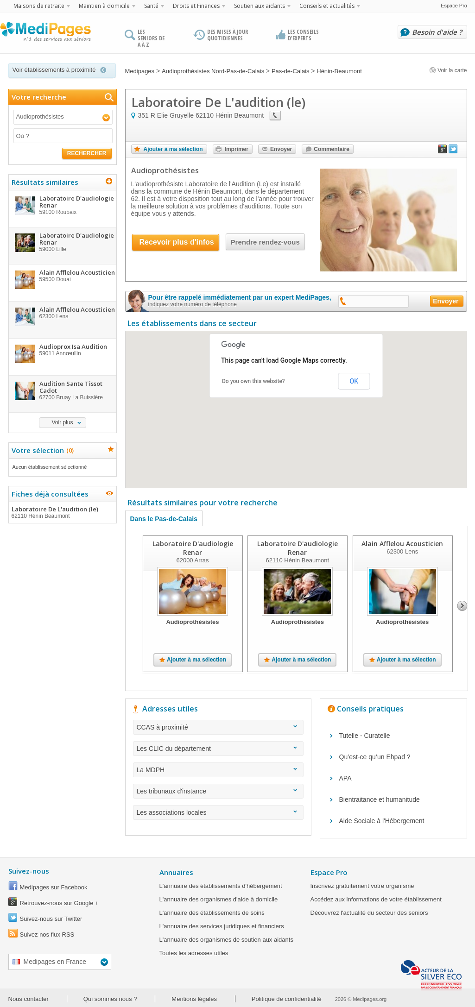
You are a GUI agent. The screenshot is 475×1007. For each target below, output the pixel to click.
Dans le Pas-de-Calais (164, 518)
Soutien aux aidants (259, 6)
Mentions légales (194, 998)
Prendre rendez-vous (265, 242)
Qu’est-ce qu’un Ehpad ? (375, 757)
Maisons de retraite (38, 6)
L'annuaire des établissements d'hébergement (220, 885)
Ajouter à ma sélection (173, 149)
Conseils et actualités (327, 6)
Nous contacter (28, 998)
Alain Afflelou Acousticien (402, 543)
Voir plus (62, 422)
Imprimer (236, 149)
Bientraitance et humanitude (379, 799)
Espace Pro (454, 5)
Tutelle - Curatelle (364, 735)
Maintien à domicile (104, 6)
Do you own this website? (253, 381)
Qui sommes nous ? (110, 998)
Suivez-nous (28, 870)
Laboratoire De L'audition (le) (62, 512)
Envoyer (281, 149)
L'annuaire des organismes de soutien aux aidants (226, 939)
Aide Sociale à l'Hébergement (381, 820)
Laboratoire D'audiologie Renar (192, 548)
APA (345, 778)
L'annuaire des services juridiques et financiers (221, 926)
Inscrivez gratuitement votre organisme (362, 885)
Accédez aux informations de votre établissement (376, 899)
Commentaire (331, 149)
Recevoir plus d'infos (176, 242)
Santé (151, 6)
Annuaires (176, 872)
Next (462, 606)
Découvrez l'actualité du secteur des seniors (369, 912)
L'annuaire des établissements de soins (212, 912)
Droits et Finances (196, 6)
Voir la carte (448, 70)
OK (354, 381)
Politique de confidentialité (287, 998)
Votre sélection (41, 450)
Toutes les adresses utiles (193, 953)
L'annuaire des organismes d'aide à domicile (218, 899)
